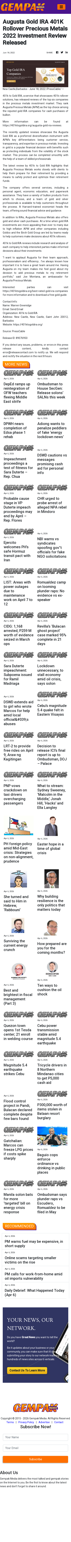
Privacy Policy (26, 1422)
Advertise (44, 1422)
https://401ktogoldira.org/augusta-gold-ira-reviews (32, 125)
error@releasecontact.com (18, 352)
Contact (58, 1422)
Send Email (16, 309)
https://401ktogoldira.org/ (28, 324)
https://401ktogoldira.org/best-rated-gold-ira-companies (35, 291)
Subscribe (35, 1459)
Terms (10, 1422)
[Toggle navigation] (61, 7)
